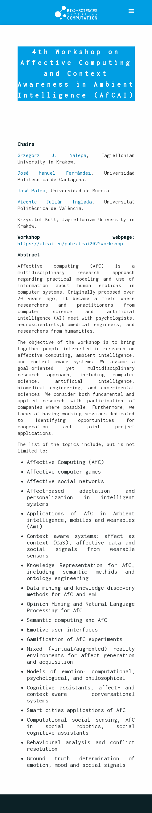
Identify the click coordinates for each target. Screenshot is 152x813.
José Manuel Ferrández (54, 173)
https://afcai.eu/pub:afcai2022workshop (70, 243)
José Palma (31, 190)
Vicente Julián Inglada (55, 201)
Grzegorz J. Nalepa (52, 155)
